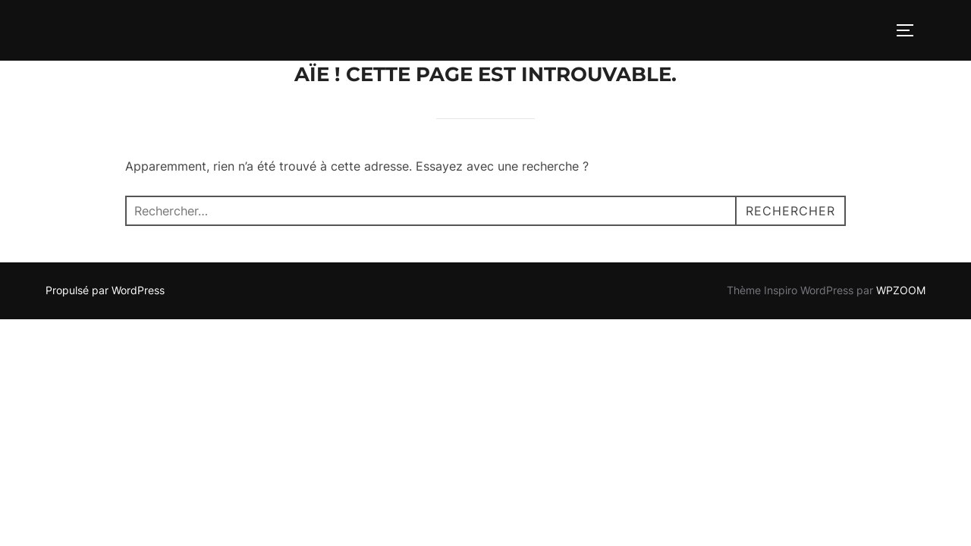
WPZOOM (900, 290)
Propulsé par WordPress (105, 290)
